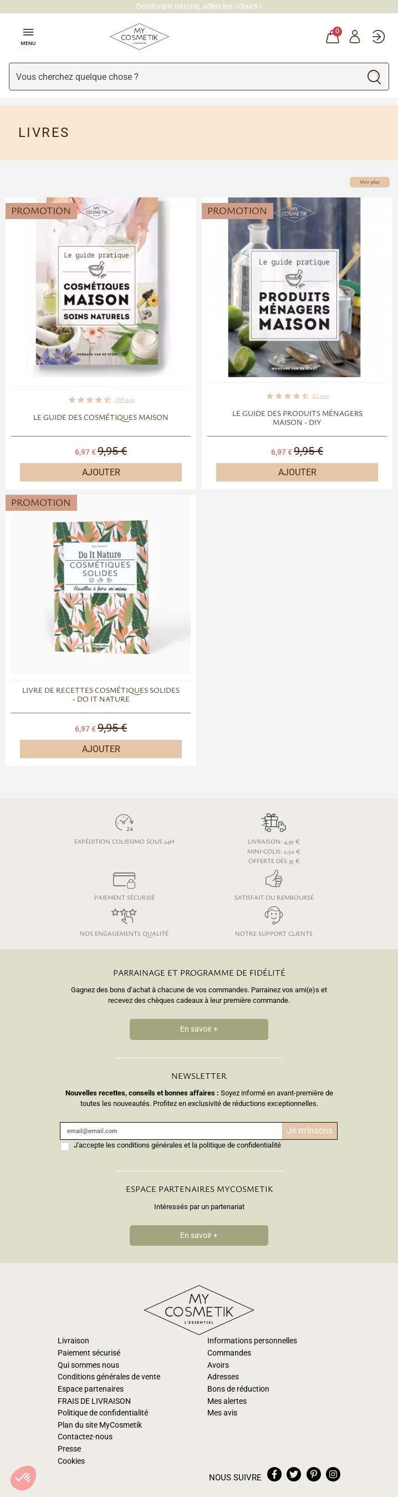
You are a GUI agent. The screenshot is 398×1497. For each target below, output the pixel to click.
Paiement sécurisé (124, 883)
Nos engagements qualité (124, 919)
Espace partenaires (91, 1389)
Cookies (71, 1461)
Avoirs (218, 1365)
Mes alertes (227, 1401)
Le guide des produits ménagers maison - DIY (297, 417)
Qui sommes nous (88, 1365)
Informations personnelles (252, 1341)
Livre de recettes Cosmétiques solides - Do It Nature (101, 694)
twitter (294, 1474)
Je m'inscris (310, 1130)
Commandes (229, 1353)
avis (124, 400)
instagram (333, 1474)
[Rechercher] (184, 76)
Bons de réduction (238, 1389)
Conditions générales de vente (109, 1377)
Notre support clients (273, 919)
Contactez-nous (85, 1437)
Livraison (73, 1341)
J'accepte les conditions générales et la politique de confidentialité (177, 1145)
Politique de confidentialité (103, 1413)
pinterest (314, 1474)
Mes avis (222, 1413)
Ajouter (101, 472)
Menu (28, 36)
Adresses (223, 1377)
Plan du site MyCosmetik (100, 1425)
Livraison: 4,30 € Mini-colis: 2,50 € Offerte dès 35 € (273, 837)
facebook (274, 1474)
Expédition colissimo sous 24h (124, 827)
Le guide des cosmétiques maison (101, 417)
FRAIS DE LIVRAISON (94, 1401)
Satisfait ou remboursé (273, 883)
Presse (69, 1449)
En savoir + (199, 1029)
